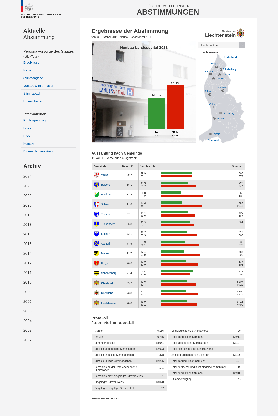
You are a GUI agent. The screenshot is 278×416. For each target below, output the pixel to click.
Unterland (107, 293)
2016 (27, 234)
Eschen (105, 233)
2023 (27, 186)
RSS (26, 136)
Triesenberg (108, 223)
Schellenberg (109, 273)
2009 (27, 292)
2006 (27, 301)
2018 (27, 224)
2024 (27, 176)
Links (27, 128)
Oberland (107, 283)
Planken (106, 194)
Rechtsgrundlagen (36, 120)
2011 (27, 273)
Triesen (105, 214)
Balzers (105, 184)
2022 (27, 196)
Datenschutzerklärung (38, 151)
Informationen (34, 114)
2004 (27, 321)
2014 (27, 253)
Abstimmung (39, 34)
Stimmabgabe (33, 78)
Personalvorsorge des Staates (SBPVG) (48, 53)
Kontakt (28, 143)
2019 (27, 215)
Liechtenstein (109, 303)
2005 (27, 311)
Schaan (105, 204)
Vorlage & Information (38, 86)
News (27, 70)
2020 (27, 205)
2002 (27, 340)
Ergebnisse (31, 62)
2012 (27, 263)
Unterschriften (33, 101)
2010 (27, 282)
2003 (27, 330)
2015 (27, 244)
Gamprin (106, 243)
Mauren (105, 253)
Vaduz (105, 174)
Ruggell (105, 263)
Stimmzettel (31, 93)
